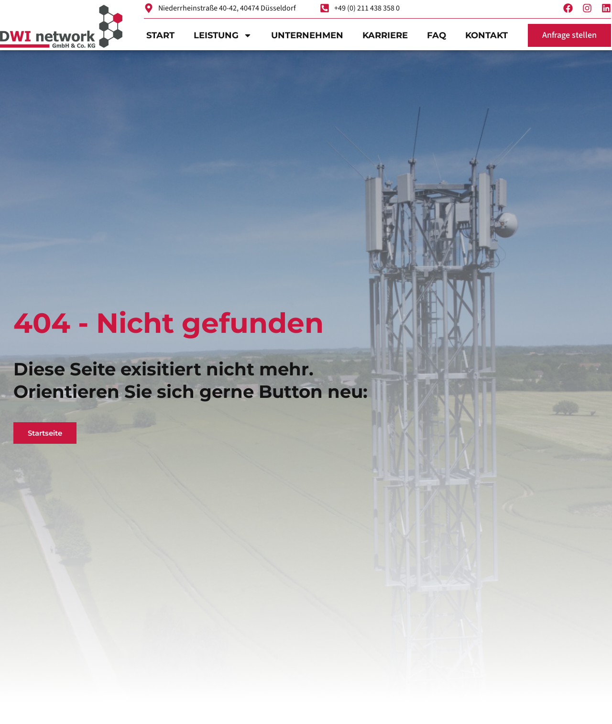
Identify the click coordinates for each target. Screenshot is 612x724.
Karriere (385, 35)
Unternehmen (307, 35)
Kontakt (486, 35)
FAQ (436, 35)
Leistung (223, 35)
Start (160, 35)
